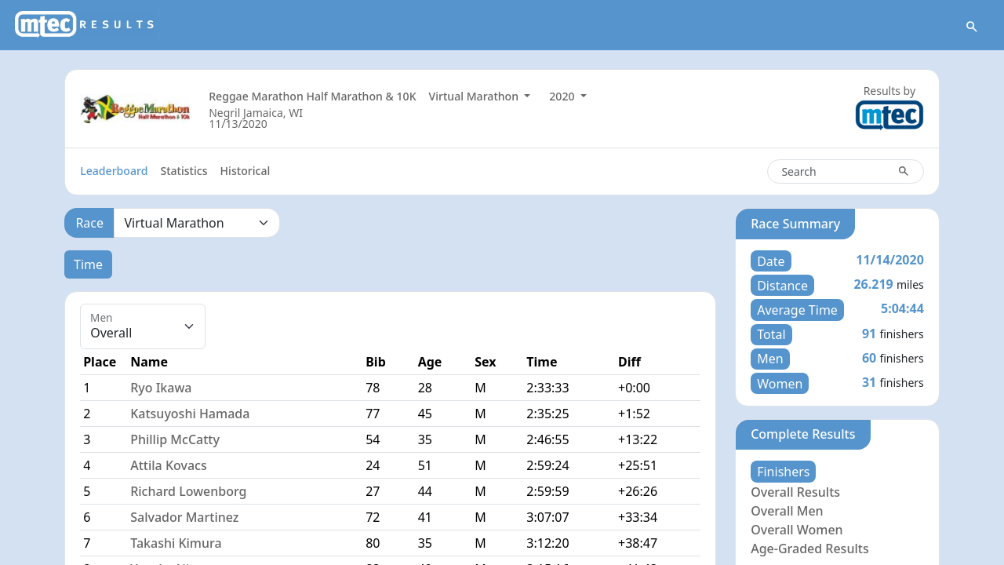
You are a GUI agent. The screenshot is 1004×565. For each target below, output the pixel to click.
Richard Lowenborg (188, 491)
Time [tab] (88, 264)
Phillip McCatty (175, 439)
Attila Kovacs (168, 465)
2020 (563, 96)
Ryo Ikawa (160, 387)
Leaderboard (113, 170)
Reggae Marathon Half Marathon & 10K (312, 96)
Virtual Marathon (475, 96)
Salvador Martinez (184, 517)
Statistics (183, 170)
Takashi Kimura (175, 543)
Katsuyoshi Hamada (189, 413)
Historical (245, 170)
